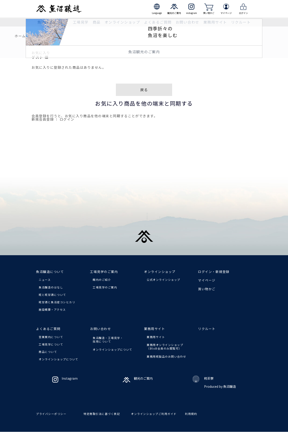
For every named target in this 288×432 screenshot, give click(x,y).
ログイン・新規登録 (214, 271)
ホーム (20, 35)
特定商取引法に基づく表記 (101, 414)
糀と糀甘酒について (52, 295)
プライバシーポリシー (51, 414)
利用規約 (191, 414)
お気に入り (41, 35)
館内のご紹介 (102, 279)
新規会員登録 (43, 119)
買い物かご (207, 289)
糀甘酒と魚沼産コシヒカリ (57, 302)
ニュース (45, 279)
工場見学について (51, 344)
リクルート (241, 22)
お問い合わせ (100, 328)
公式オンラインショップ (163, 279)
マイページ (207, 280)
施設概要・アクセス (52, 309)
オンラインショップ (122, 22)
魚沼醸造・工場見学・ (108, 339)
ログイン (67, 119)
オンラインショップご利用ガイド (154, 414)
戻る (144, 89)
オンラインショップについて (58, 359)
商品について (48, 352)
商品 (97, 22)
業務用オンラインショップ (165, 346)
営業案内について (51, 337)
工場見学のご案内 (105, 287)
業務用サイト (156, 337)
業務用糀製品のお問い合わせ (166, 356)
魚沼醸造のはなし (51, 287)
